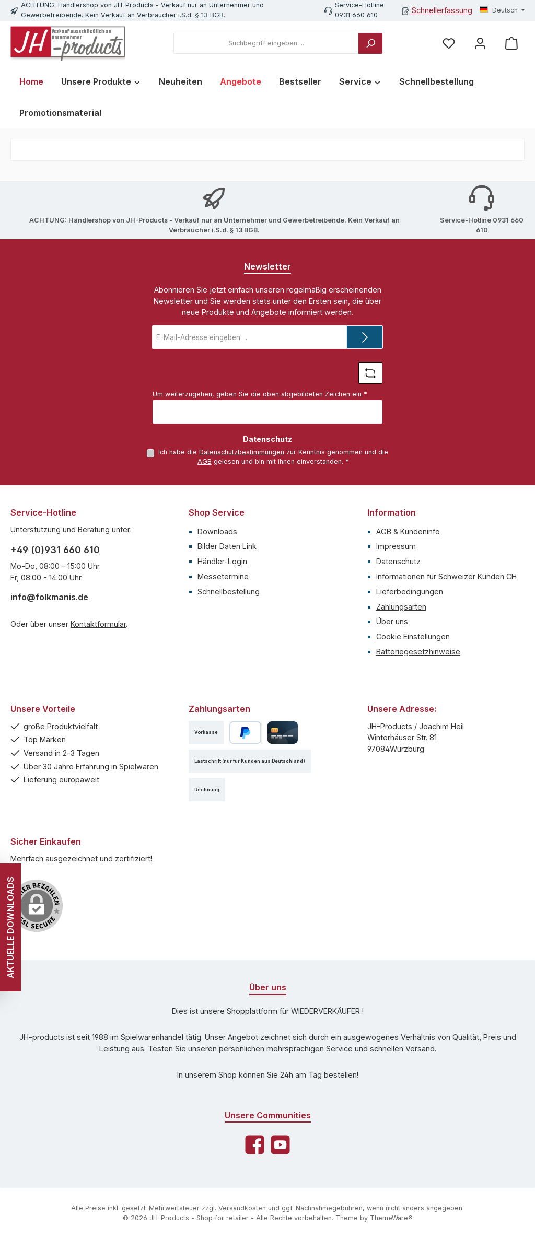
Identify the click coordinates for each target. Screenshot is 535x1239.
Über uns (392, 621)
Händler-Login (222, 561)
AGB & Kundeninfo (408, 531)
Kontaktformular (98, 624)
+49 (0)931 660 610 (55, 549)
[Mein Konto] (480, 43)
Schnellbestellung (228, 591)
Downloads (217, 531)
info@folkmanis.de (49, 597)
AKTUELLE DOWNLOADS (10, 927)
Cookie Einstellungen (413, 636)
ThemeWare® (391, 1218)
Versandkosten (242, 1208)
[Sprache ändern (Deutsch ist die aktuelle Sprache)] (502, 11)
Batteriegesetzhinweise (418, 651)
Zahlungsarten (401, 606)
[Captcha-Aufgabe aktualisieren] (370, 373)
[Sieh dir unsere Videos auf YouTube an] (280, 1144)
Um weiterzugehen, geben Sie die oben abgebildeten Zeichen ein (260, 394)
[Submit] (364, 337)
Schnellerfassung (437, 10)
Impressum (396, 546)
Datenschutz (398, 561)
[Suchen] (370, 43)
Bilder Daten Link (227, 546)
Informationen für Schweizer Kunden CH (446, 576)
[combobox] (266, 43)
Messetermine (223, 576)
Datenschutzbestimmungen (241, 452)
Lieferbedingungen (409, 591)
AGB (204, 461)
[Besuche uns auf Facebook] (254, 1144)
